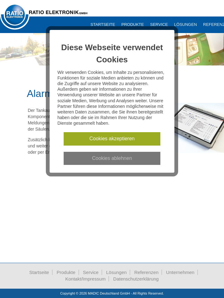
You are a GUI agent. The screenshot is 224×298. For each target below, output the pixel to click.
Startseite (102, 24)
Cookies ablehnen (112, 158)
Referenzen (146, 272)
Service (159, 24)
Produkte (132, 24)
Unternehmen (180, 272)
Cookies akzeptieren (112, 138)
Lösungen (185, 24)
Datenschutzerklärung (136, 278)
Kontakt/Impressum (85, 278)
